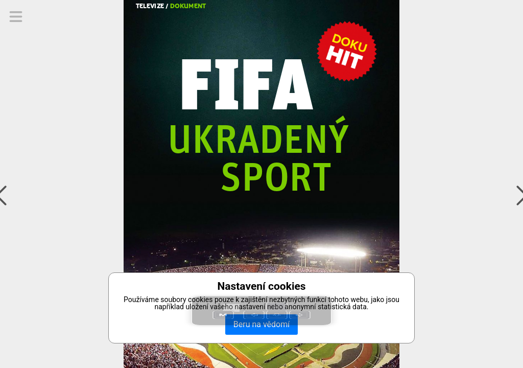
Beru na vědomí (261, 324)
